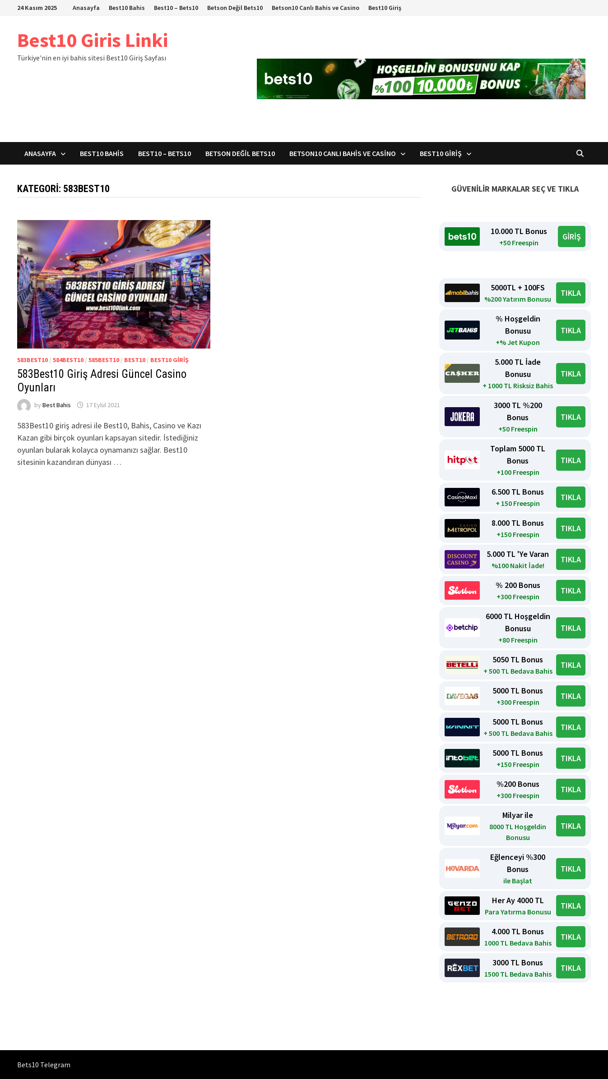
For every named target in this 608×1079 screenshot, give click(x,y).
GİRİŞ (571, 236)
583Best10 (32, 360)
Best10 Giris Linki (92, 40)
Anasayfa (86, 8)
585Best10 (103, 360)
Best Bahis (56, 405)
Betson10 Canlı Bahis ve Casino (315, 8)
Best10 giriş (169, 360)
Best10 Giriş (384, 8)
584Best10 (68, 360)
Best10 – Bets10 (176, 8)
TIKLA (571, 293)
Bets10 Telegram (43, 1064)
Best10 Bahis (127, 8)
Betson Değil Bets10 (235, 8)
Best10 (134, 360)
